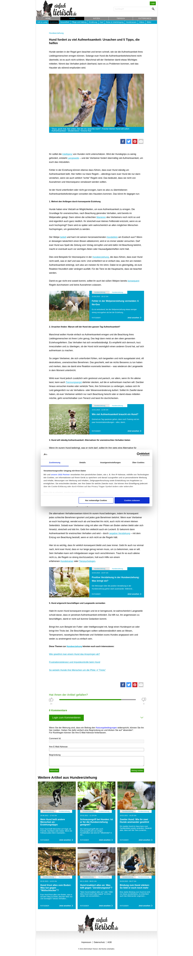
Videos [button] (141, 22)
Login (153, 3)
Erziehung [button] (54, 22)
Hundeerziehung (56, 33)
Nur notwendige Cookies (96, 500)
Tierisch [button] (121, 18)
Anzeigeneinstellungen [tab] (110, 462)
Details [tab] (82, 462)
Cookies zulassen (132, 500)
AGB (109, 942)
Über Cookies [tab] (138, 462)
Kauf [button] (101, 22)
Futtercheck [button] (144, 18)
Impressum (86, 942)
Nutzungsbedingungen (106, 727)
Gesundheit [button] (64, 22)
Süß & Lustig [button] (42, 22)
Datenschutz (99, 942)
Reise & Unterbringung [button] (115, 22)
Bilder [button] (149, 22)
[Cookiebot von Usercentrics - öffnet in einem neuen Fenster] (138, 454)
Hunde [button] (72, 18)
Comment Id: (55, 738)
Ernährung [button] (93, 22)
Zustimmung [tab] (54, 462)
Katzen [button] (96, 18)
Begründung (55, 755)
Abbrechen (54, 770)
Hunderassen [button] (131, 22)
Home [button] (48, 18)
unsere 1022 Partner (60, 474)
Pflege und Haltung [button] (79, 22)
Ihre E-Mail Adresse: (58, 746)
